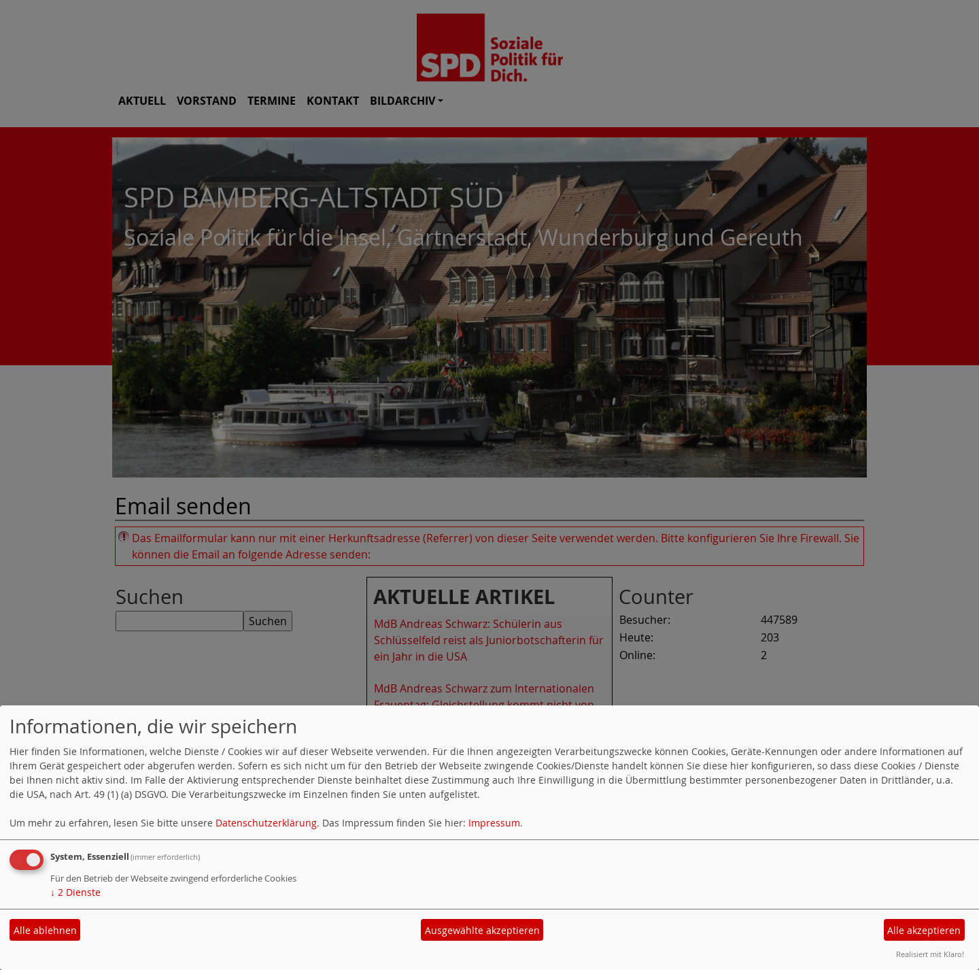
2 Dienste (75, 892)
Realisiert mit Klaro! (930, 954)
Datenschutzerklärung (266, 822)
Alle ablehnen (45, 930)
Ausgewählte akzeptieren (482, 930)
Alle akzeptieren (924, 930)
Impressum (494, 822)
